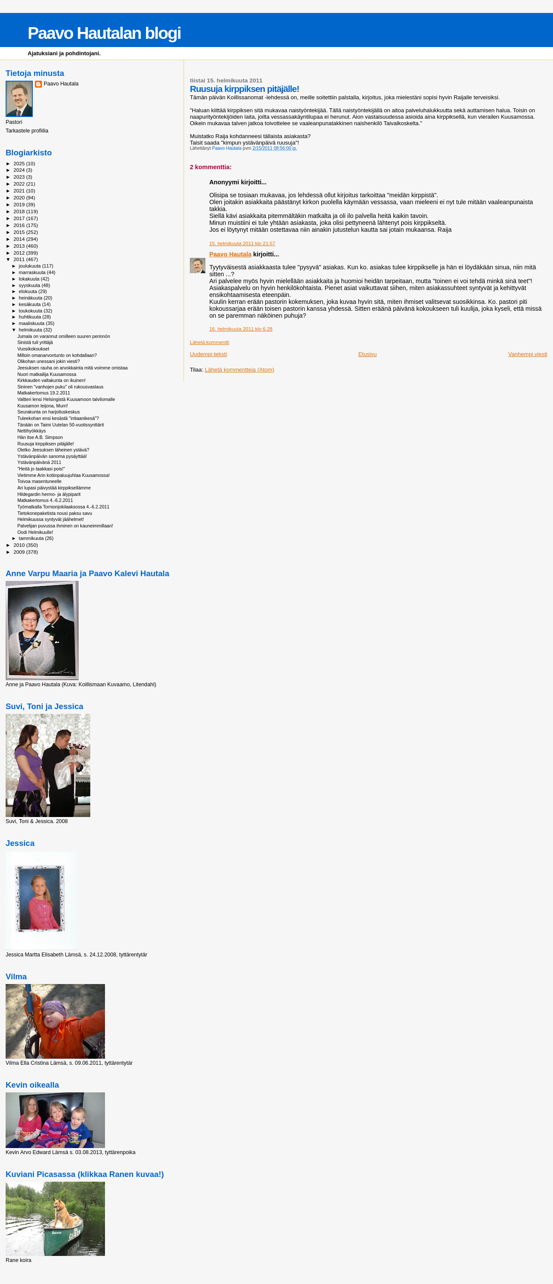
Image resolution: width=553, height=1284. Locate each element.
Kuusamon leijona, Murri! (42, 405)
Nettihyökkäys (31, 430)
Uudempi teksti (208, 354)
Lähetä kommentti (209, 342)
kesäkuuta (30, 304)
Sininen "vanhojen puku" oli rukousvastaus (60, 386)
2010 (19, 545)
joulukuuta (30, 265)
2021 (19, 190)
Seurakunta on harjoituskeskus (48, 411)
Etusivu (367, 354)
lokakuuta (30, 278)
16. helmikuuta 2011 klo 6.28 (240, 328)
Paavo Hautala (230, 254)
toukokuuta (31, 310)
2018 (19, 211)
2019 (19, 204)
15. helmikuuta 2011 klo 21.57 (242, 243)
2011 (19, 259)
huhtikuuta (30, 316)
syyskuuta (30, 285)
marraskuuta (33, 272)
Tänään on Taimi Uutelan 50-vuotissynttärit (60, 424)
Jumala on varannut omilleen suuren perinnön (63, 336)
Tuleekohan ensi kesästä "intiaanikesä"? (58, 418)
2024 (19, 170)
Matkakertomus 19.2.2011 (43, 392)
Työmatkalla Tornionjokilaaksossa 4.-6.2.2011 (63, 506)
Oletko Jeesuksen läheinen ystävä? (53, 449)
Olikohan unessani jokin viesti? (48, 361)
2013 (19, 246)
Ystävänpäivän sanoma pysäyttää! (52, 456)
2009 (19, 552)
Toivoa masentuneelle (39, 481)
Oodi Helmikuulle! (35, 532)
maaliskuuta (32, 323)
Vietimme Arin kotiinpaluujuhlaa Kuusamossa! (63, 475)
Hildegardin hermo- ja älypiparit (48, 494)
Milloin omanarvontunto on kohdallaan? (57, 355)
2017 (19, 218)
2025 (19, 163)
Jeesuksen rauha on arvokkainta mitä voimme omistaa (72, 367)
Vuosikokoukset (33, 348)
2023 (19, 177)
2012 (19, 253)
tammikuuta (32, 538)
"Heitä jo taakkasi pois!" (41, 468)
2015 (19, 232)
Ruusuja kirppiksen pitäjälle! (45, 443)
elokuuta (28, 291)
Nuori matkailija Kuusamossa (46, 374)
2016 (19, 225)
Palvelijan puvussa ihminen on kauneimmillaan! (65, 525)
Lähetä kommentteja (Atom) (239, 369)
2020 (19, 197)
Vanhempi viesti (527, 354)
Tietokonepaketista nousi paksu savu (54, 513)
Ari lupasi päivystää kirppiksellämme (54, 487)
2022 (19, 183)
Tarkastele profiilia (27, 131)
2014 (19, 239)
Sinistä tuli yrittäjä (35, 342)
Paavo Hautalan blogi (104, 33)
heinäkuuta (31, 297)
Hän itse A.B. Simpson (40, 437)
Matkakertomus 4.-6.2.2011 (45, 500)
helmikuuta (31, 329)
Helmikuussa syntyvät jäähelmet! (50, 519)
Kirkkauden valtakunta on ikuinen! (51, 380)
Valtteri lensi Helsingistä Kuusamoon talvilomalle (66, 399)
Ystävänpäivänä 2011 (39, 462)
